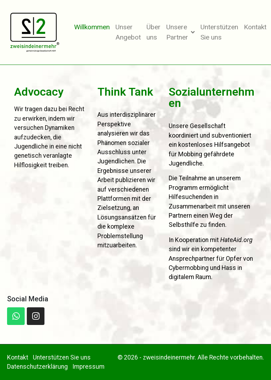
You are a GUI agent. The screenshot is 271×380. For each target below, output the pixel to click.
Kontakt (255, 27)
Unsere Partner (180, 32)
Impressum (88, 366)
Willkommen (92, 27)
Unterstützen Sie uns (219, 32)
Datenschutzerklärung (37, 366)
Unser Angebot (128, 32)
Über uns (153, 32)
